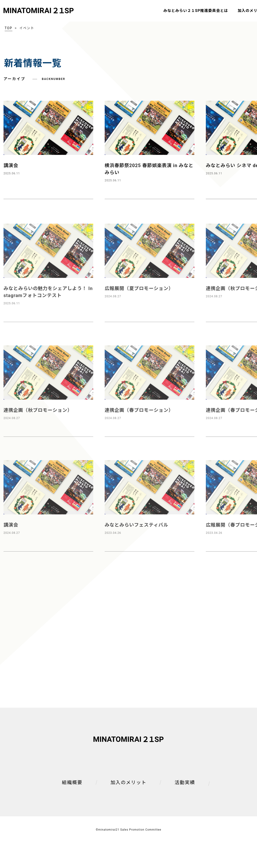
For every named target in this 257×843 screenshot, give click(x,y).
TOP (8, 28)
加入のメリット (128, 782)
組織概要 (72, 782)
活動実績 (185, 782)
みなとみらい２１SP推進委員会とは (195, 10)
